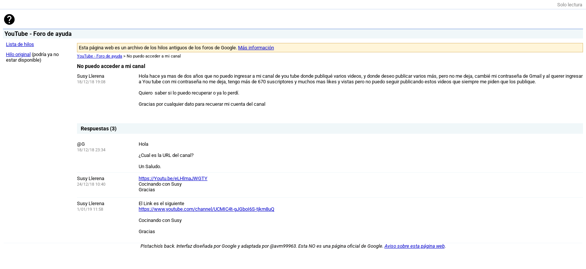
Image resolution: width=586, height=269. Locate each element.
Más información (256, 47)
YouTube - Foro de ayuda (99, 56)
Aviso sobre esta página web (415, 246)
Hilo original (18, 54)
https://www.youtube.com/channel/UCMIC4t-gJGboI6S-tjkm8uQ (206, 209)
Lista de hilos (20, 44)
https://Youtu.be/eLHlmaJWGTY (173, 178)
